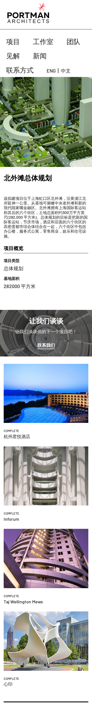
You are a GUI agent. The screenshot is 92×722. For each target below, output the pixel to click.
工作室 (43, 41)
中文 (66, 71)
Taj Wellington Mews (23, 601)
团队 (73, 41)
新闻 (40, 55)
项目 (13, 41)
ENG (51, 71)
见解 (13, 55)
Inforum (11, 519)
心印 (8, 684)
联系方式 (20, 70)
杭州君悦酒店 (17, 436)
